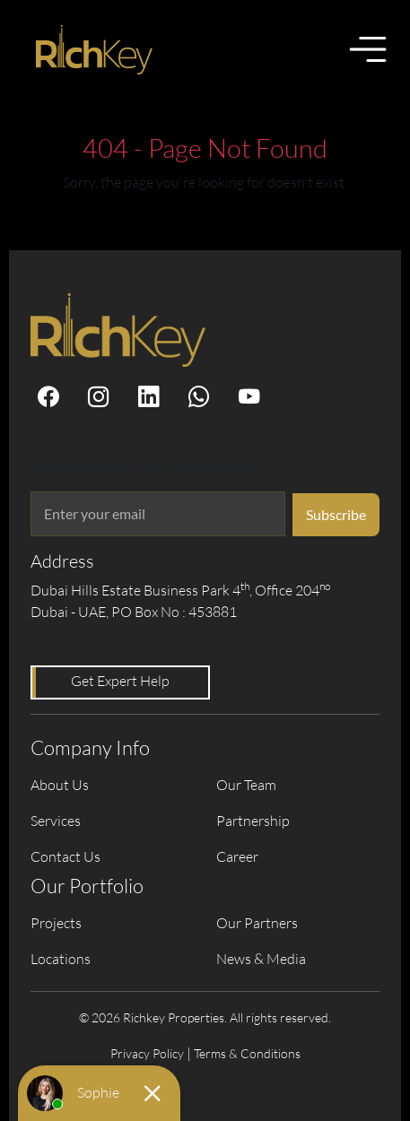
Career (237, 856)
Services (56, 821)
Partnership (253, 821)
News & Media (261, 959)
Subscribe (336, 514)
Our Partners (257, 923)
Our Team (246, 785)
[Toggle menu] (367, 49)
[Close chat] (152, 1093)
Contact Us (65, 856)
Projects (56, 923)
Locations (61, 959)
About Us (60, 785)
